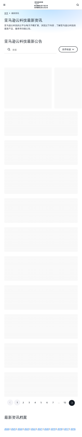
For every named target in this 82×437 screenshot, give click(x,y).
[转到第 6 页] (47, 402)
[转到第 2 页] (23, 402)
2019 (53, 429)
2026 (6, 429)
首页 (6, 13)
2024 (20, 429)
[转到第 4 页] (35, 402)
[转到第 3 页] (29, 402)
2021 (39, 429)
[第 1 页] (17, 402)
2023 (26, 429)
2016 (73, 429)
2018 (59, 429)
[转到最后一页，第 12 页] (65, 402)
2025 (13, 429)
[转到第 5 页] (41, 402)
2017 (66, 429)
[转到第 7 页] (53, 402)
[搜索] (33, 49)
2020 (46, 429)
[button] (68, 49)
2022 (33, 429)
